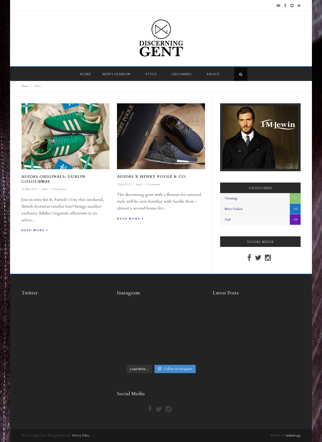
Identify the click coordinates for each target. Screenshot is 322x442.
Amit (45, 189)
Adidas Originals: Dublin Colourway (53, 179)
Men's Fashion (234, 209)
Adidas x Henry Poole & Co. (152, 176)
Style (151, 74)
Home (85, 74)
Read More (34, 230)
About (213, 74)
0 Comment (59, 189)
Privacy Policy (81, 435)
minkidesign (293, 435)
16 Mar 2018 (29, 189)
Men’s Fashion (116, 74)
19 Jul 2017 (124, 184)
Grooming (181, 74)
